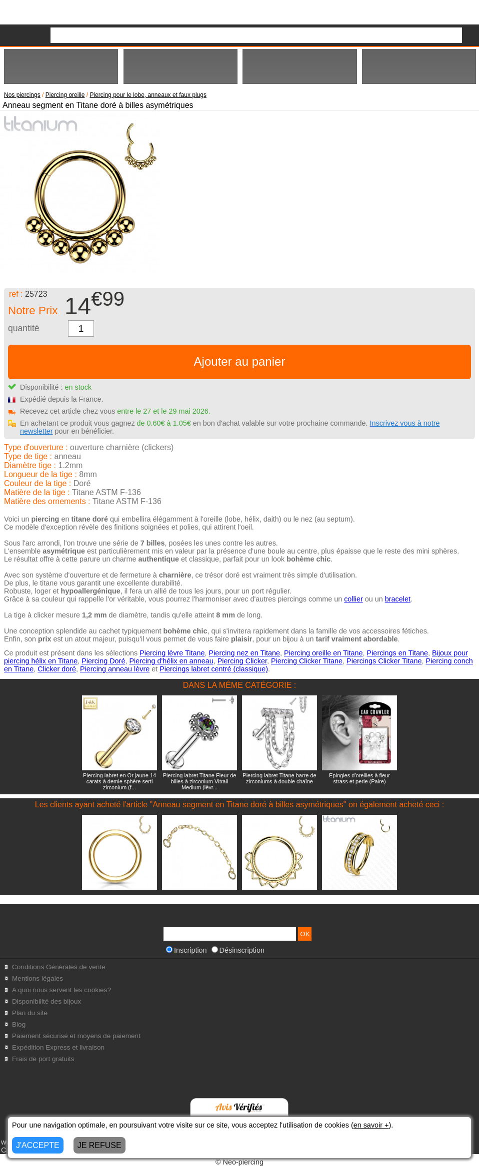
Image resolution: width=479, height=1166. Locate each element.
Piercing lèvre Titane (172, 653)
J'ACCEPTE (38, 1145)
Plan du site (30, 1013)
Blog (19, 1024)
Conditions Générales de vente (59, 967)
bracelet (397, 599)
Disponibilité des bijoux (46, 1001)
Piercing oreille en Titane (323, 653)
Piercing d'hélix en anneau (171, 661)
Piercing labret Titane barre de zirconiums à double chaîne (279, 778)
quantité (24, 328)
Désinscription (238, 950)
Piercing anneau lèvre (115, 669)
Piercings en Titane (397, 653)
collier (353, 599)
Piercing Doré (103, 661)
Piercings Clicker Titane (384, 661)
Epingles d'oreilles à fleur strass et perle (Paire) (359, 778)
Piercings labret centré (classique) (214, 669)
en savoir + (371, 1125)
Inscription (186, 950)
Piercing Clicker (242, 661)
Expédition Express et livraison (58, 1047)
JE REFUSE (100, 1145)
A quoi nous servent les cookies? (61, 990)
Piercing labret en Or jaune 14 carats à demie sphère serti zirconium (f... (119, 781)
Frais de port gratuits (43, 1059)
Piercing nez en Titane (244, 653)
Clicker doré (57, 669)
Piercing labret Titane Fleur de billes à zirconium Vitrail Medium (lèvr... (199, 781)
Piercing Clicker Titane (306, 661)
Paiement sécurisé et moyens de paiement (76, 1036)
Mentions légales (37, 978)
